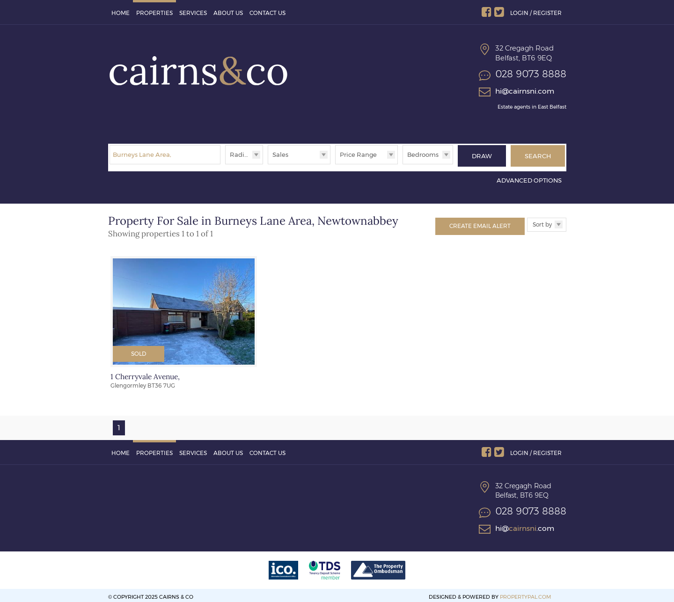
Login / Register (536, 12)
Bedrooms (423, 154)
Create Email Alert (480, 222)
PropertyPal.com (525, 593)
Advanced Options (529, 177)
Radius (240, 154)
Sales (280, 154)
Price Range (358, 154)
